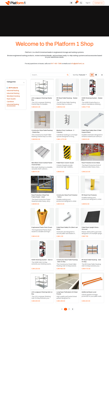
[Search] (68, 75)
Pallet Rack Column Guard (65, 162)
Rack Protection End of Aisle (91, 162)
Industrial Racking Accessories (13, 105)
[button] (81, 3)
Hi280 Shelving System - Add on (42, 260)
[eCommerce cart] (71, 3)
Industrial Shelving (13, 93)
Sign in (88, 3)
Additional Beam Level (89, 292)
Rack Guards (11, 99)
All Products (13, 88)
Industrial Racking (13, 90)
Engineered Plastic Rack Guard (42, 227)
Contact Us (98, 3)
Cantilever (10, 101)
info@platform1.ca (77, 63)
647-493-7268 (56, 63)
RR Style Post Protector (89, 195)
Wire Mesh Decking (13, 96)
